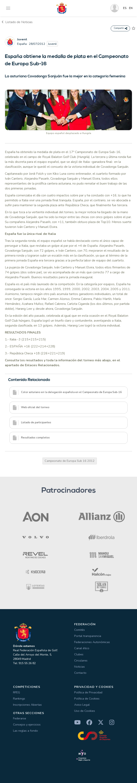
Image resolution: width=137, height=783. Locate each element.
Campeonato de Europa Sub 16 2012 (70, 461)
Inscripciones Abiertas (27, 705)
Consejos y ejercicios (27, 724)
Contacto (80, 673)
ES (125, 8)
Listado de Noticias (17, 22)
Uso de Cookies (84, 711)
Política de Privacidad (88, 692)
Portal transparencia (87, 636)
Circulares (80, 660)
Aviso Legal (82, 705)
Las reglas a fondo (25, 731)
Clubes (78, 654)
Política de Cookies (86, 698)
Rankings (19, 698)
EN (131, 8)
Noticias (79, 667)
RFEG (16, 692)
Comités (79, 630)
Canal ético (81, 648)
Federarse (19, 718)
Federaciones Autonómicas (92, 642)
